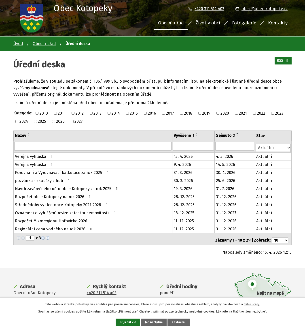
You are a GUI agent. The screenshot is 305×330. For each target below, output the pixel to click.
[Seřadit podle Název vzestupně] (28, 133)
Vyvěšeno (184, 135)
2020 (224, 113)
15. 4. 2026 (183, 154)
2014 (116, 113)
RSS (282, 63)
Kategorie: (22, 113)
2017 (170, 113)
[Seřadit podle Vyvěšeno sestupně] (196, 135)
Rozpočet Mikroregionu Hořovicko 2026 (55, 219)
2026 (60, 121)
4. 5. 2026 (225, 154)
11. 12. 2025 (184, 219)
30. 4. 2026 (226, 171)
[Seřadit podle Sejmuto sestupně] (237, 135)
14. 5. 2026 (225, 163)
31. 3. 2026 (183, 171)
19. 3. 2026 (183, 187)
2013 (97, 113)
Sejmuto (225, 135)
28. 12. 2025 (184, 195)
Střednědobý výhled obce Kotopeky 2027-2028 (62, 203)
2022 (261, 113)
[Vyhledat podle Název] (93, 146)
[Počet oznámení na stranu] (280, 237)
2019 (206, 113)
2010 (44, 113)
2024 (23, 121)
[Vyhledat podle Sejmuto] (235, 146)
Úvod (18, 43)
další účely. (252, 304)
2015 (134, 113)
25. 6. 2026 (226, 179)
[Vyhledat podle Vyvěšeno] (193, 146)
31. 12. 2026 (226, 195)
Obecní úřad (171, 23)
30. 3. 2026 (183, 179)
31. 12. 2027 (226, 211)
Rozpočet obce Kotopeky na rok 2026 (54, 195)
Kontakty (278, 23)
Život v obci (208, 23)
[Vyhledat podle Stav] (273, 146)
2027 (78, 121)
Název (20, 135)
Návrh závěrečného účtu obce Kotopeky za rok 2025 (67, 187)
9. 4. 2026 (182, 163)
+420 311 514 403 (209, 8)
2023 (279, 113)
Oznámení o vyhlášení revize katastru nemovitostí (66, 211)
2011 (62, 113)
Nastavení (180, 322)
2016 (152, 113)
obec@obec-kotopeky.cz (264, 8)
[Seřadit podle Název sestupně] (28, 135)
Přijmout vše (126, 322)
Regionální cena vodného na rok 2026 (54, 227)
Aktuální (265, 154)
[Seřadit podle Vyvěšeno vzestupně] (196, 133)
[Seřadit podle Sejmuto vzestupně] (237, 133)
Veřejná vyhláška (35, 154)
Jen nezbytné (154, 322)
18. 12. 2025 (184, 211)
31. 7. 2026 (225, 187)
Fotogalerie (244, 23)
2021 (243, 113)
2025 (42, 121)
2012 (80, 113)
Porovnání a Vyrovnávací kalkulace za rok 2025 (62, 171)
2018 (188, 113)
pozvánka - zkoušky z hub (43, 179)
